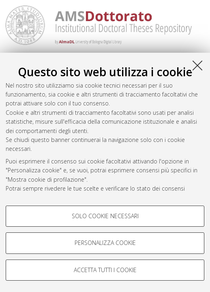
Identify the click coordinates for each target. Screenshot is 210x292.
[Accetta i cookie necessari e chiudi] (197, 65)
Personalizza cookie (105, 243)
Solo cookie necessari (105, 216)
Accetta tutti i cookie (105, 270)
